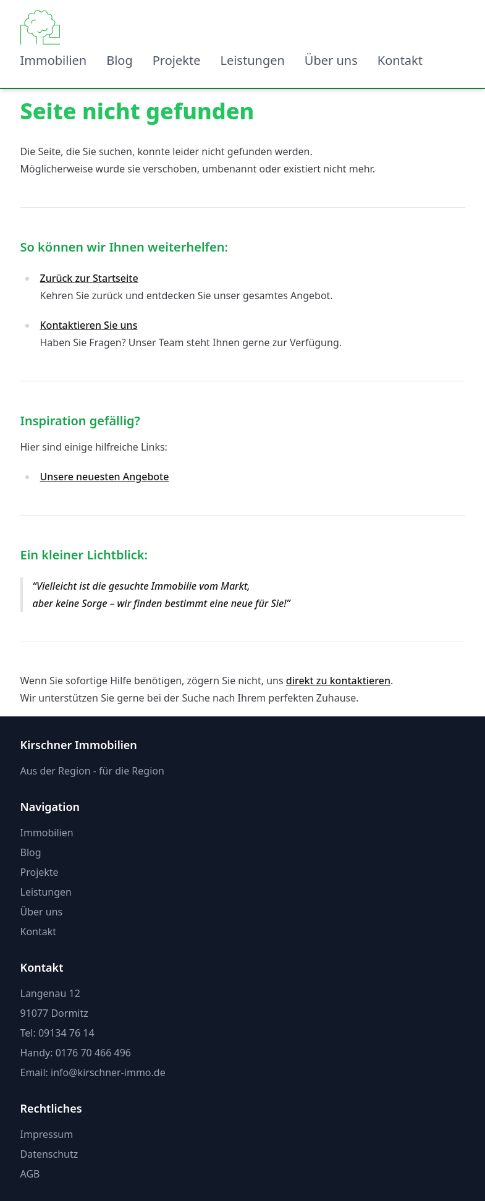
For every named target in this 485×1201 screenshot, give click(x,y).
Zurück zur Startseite (89, 278)
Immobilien (53, 60)
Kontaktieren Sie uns (89, 325)
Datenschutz (49, 1154)
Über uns (331, 60)
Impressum (47, 1134)
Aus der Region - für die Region (92, 771)
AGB (30, 1174)
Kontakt (400, 60)
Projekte (177, 60)
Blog (119, 60)
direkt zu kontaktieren (338, 680)
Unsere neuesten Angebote (104, 476)
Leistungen (252, 60)
